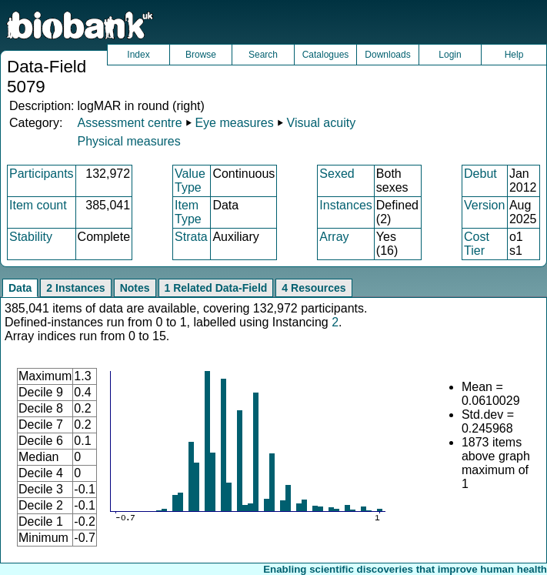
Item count (38, 205)
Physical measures (128, 141)
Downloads (387, 54)
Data (20, 288)
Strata (191, 236)
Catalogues (325, 54)
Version (484, 205)
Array (334, 236)
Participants (41, 173)
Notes (135, 288)
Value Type (190, 180)
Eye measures (234, 122)
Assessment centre (129, 122)
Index (138, 54)
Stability (30, 236)
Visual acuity (321, 122)
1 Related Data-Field (216, 288)
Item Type (188, 212)
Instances (345, 205)
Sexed (336, 173)
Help (514, 54)
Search (263, 54)
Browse (200, 54)
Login (450, 54)
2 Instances (75, 288)
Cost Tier (476, 243)
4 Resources (313, 288)
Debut (480, 173)
